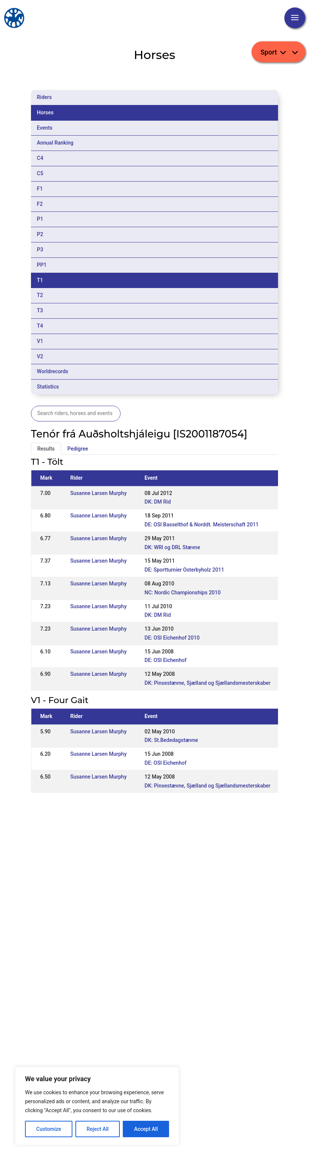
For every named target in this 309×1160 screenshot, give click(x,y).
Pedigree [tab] (78, 449)
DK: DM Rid (157, 502)
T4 (40, 326)
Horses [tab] (45, 112)
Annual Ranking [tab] (55, 143)
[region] (97, 1106)
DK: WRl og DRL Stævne (172, 547)
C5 (40, 173)
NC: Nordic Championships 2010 (182, 593)
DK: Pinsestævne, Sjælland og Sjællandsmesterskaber (207, 683)
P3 (40, 250)
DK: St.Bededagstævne (171, 740)
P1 (40, 219)
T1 (40, 280)
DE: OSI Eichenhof (165, 660)
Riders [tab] (44, 97)
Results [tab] (46, 449)
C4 (40, 158)
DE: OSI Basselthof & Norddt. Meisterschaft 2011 (201, 525)
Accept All (146, 1129)
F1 (40, 189)
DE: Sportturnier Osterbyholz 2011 (184, 570)
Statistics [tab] (48, 387)
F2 (40, 204)
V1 (40, 341)
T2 (40, 295)
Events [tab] (45, 128)
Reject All (98, 1129)
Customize (48, 1129)
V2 (40, 356)
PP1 (42, 265)
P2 (40, 234)
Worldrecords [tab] (52, 371)
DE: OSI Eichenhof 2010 (172, 638)
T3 (40, 310)
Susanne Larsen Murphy (98, 493)
